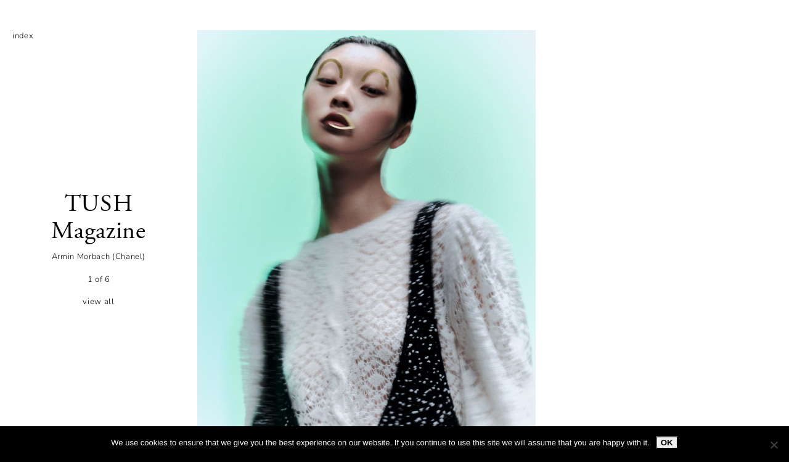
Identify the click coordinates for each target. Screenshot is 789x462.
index (22, 35)
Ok (667, 442)
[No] (773, 445)
